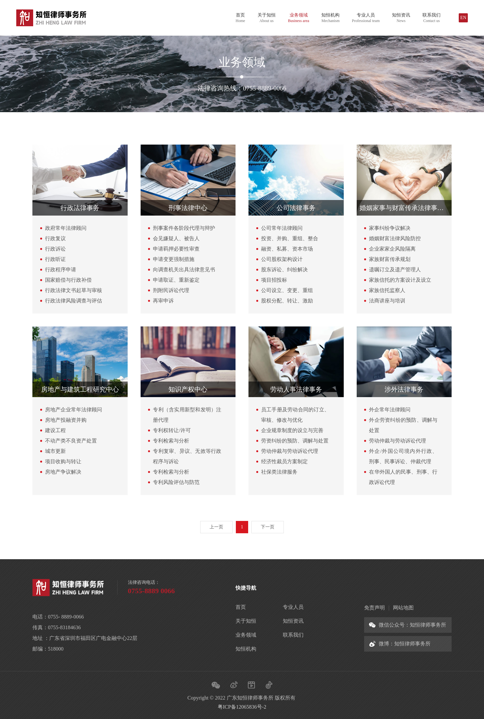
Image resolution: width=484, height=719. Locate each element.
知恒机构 (330, 18)
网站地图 (403, 607)
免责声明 (374, 607)
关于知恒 (267, 18)
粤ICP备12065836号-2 (242, 707)
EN (463, 17)
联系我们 (431, 18)
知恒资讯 (401, 18)
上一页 (216, 527)
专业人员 (366, 18)
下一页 (267, 527)
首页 (240, 18)
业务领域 (298, 18)
